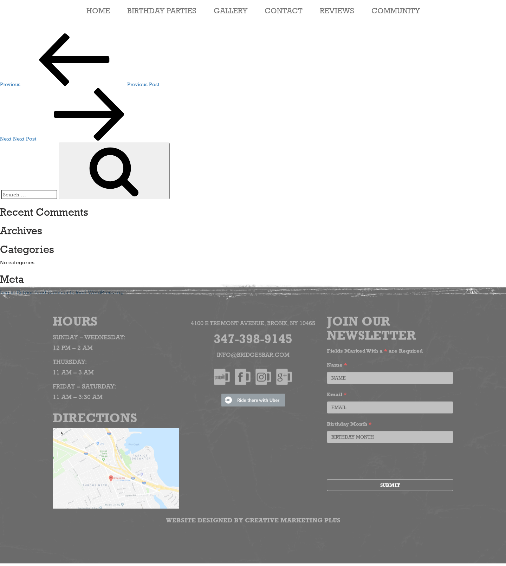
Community (395, 10)
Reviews (337, 10)
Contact (284, 10)
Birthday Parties (161, 10)
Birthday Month (349, 422)
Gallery (230, 10)
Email (337, 393)
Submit (390, 483)
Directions (95, 415)
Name (337, 363)
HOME (98, 10)
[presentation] (380, 460)
